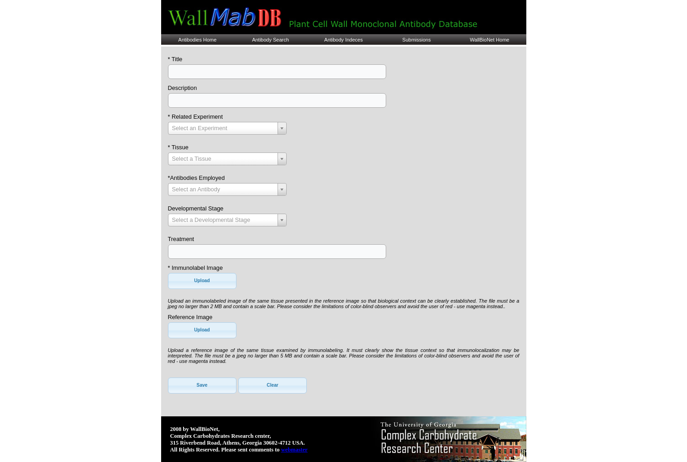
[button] (202, 281)
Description (182, 87)
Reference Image (190, 317)
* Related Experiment (195, 116)
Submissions (416, 39)
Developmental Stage (196, 208)
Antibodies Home (197, 39)
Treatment (181, 239)
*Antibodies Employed (196, 177)
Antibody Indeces (343, 39)
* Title (175, 59)
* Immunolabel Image (195, 267)
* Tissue (178, 147)
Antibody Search (270, 39)
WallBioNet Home (489, 39)
